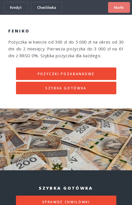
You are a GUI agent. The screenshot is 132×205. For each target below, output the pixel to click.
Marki (119, 7)
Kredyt (16, 7)
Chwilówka (46, 7)
